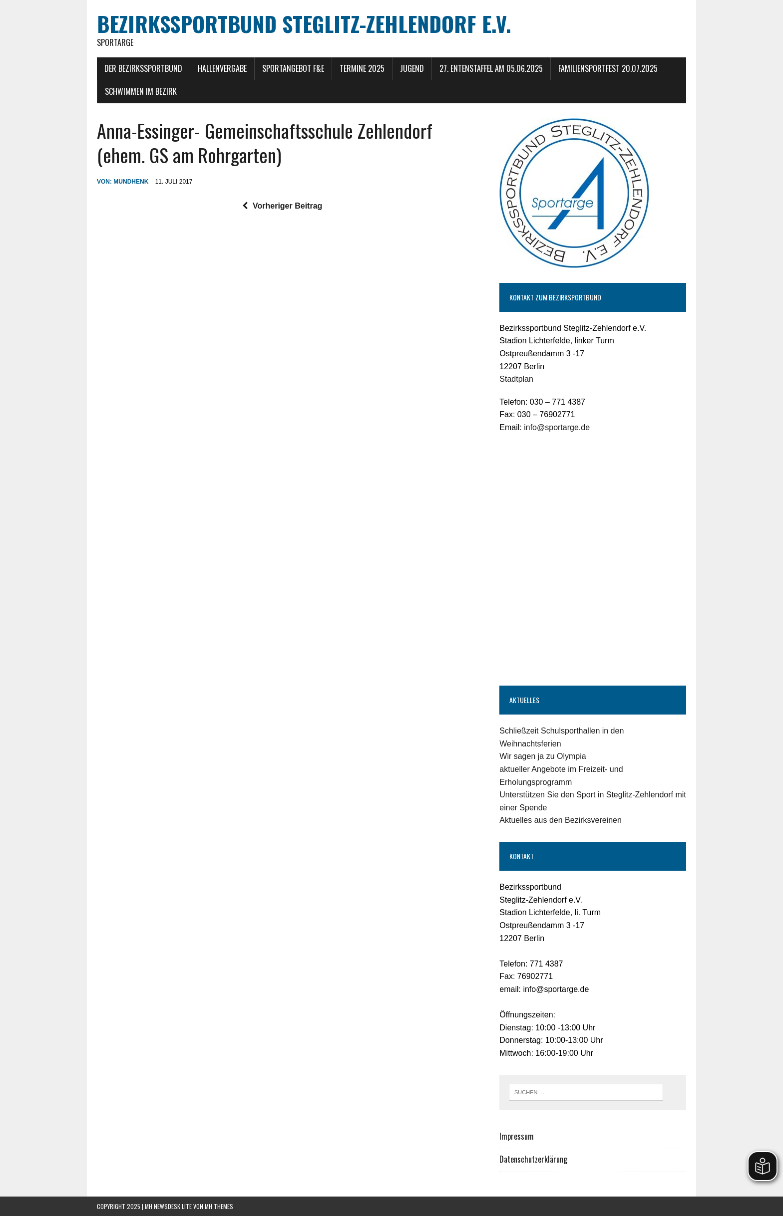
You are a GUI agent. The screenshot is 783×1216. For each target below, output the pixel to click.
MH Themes (219, 1206)
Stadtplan (516, 379)
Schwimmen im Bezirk (141, 91)
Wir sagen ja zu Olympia (542, 756)
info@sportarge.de (557, 427)
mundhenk (130, 181)
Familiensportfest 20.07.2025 (608, 68)
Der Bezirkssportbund (143, 68)
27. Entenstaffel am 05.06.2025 (491, 68)
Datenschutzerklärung (533, 1159)
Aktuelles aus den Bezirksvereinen (560, 820)
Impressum (516, 1136)
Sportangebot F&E (293, 68)
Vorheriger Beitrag (282, 206)
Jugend (412, 68)
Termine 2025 (362, 68)
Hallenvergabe (222, 68)
